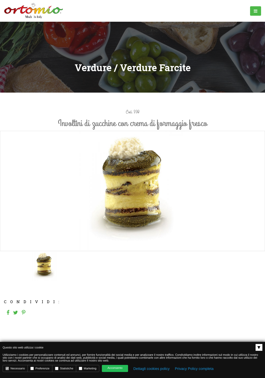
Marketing (87, 368)
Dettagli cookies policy (151, 368)
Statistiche (64, 368)
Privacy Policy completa (194, 368)
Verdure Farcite (155, 67)
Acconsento (114, 368)
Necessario (15, 368)
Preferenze (39, 368)
